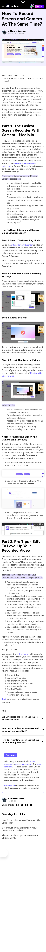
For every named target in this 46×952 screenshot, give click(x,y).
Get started (9, 786)
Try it (4, 699)
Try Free (39, 6)
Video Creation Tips (16, 75)
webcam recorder (23, 764)
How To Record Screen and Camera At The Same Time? (21, 821)
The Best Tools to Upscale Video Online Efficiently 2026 (20, 836)
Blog (4, 75)
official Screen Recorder (22, 245)
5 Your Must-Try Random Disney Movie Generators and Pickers (19, 829)
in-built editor (23, 654)
